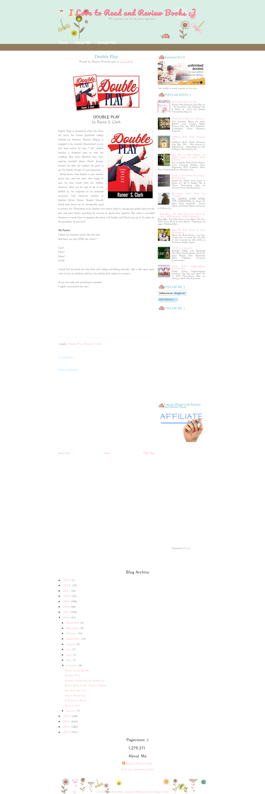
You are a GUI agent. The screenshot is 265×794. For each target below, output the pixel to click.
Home (63, 42)
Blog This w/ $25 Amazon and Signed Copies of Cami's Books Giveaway (188, 157)
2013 (67, 727)
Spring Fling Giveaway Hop (184, 101)
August (71, 644)
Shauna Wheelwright (139, 763)
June (69, 655)
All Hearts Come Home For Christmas (188, 195)
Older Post (148, 453)
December (73, 623)
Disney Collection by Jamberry (84, 680)
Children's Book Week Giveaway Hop (188, 138)
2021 (67, 591)
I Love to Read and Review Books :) (132, 12)
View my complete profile (137, 769)
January (71, 711)
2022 (67, 585)
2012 (67, 732)
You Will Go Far (75, 690)
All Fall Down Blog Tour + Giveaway (188, 118)
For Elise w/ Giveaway (182, 248)
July (69, 649)
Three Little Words (77, 670)
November (73, 628)
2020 (67, 596)
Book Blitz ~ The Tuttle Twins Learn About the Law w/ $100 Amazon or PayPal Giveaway (182, 215)
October (72, 633)
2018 (67, 607)
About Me (82, 42)
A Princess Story (75, 700)
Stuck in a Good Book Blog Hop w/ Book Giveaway (188, 176)
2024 (67, 580)
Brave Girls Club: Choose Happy (86, 685)
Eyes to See (72, 705)
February (72, 665)
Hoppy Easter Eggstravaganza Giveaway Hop (188, 267)
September (73, 639)
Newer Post (64, 453)
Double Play (75, 344)
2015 (67, 716)
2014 (67, 721)
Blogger (187, 548)
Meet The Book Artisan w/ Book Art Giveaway (188, 231)
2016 (67, 617)
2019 (67, 601)
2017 (66, 612)
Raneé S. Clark (92, 344)
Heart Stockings (75, 695)
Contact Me (106, 42)
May (69, 660)
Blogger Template (162, 792)
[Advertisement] (181, 494)
